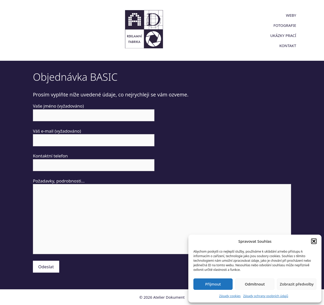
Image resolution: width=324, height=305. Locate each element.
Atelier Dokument (169, 297)
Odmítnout (255, 284)
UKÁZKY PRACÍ (283, 35)
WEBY (291, 15)
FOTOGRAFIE (284, 25)
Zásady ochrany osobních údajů (265, 296)
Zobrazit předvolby (297, 284)
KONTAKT (287, 45)
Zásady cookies (230, 296)
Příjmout (213, 284)
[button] (313, 241)
